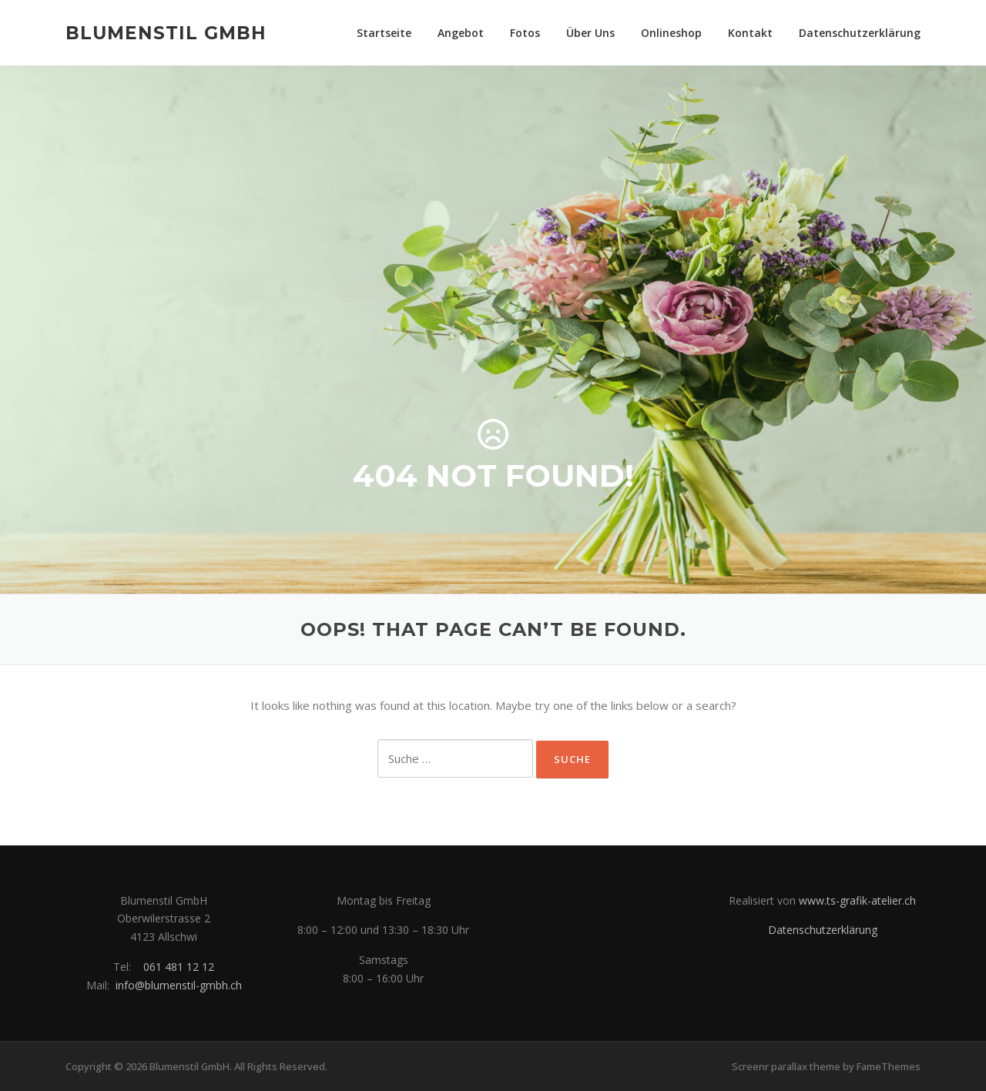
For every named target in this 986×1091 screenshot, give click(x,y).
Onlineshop (671, 32)
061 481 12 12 (178, 966)
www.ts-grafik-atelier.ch (857, 900)
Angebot (461, 32)
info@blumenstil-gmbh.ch (179, 985)
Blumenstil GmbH (166, 32)
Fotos (525, 32)
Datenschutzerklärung (860, 32)
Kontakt (750, 32)
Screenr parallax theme (786, 1066)
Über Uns (590, 32)
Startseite (384, 32)
